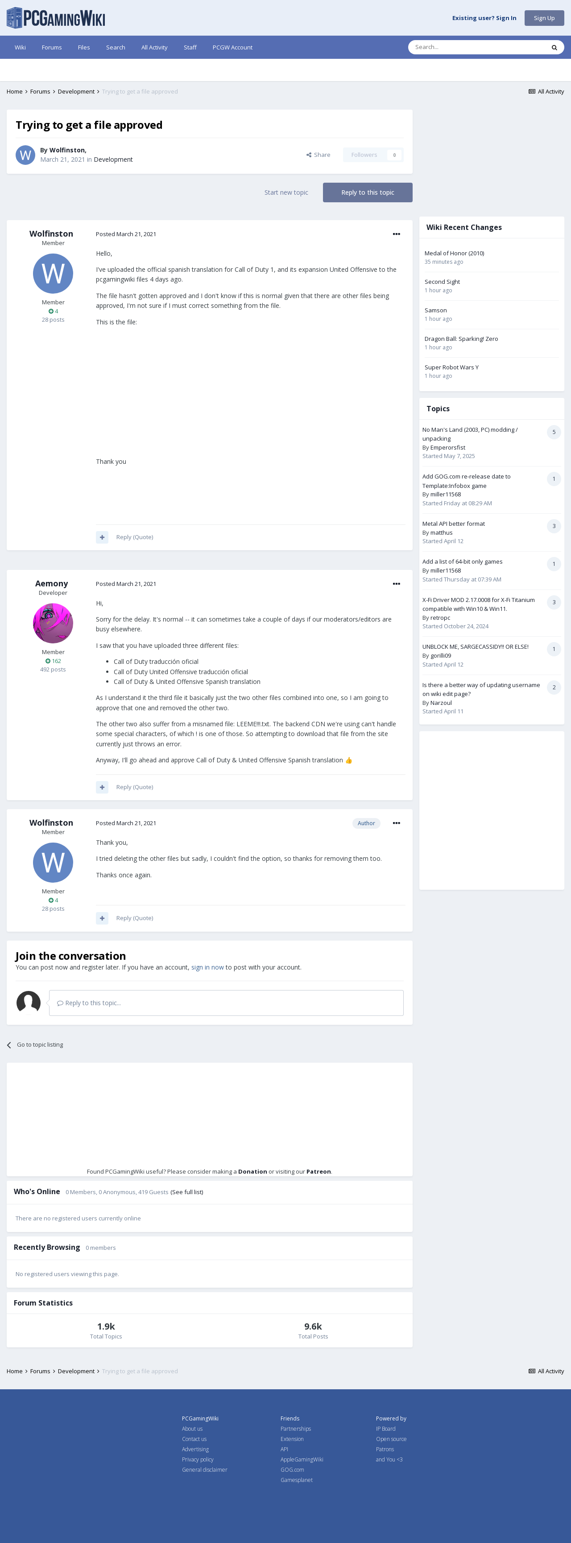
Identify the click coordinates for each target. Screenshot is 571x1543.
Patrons (385, 1449)
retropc (440, 618)
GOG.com (292, 1469)
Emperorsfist (447, 447)
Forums (52, 47)
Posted (126, 234)
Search (115, 47)
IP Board (386, 1428)
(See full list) (186, 1192)
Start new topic (286, 192)
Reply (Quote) (134, 537)
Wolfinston (67, 150)
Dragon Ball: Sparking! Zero (461, 339)
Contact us (194, 1439)
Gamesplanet (297, 1480)
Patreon (318, 1171)
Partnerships (296, 1428)
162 (53, 661)
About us (192, 1428)
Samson (436, 310)
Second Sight (442, 282)
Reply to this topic (367, 192)
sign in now (207, 967)
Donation (252, 1171)
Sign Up (544, 18)
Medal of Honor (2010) (454, 253)
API (284, 1449)
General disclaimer (205, 1469)
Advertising (195, 1449)
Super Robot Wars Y (452, 367)
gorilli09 (440, 655)
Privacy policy (198, 1459)
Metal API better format (453, 524)
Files (84, 47)
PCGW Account (232, 47)
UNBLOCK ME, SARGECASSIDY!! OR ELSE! (475, 647)
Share (318, 155)
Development (113, 159)
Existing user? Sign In (484, 18)
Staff (190, 47)
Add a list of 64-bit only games (462, 561)
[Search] (454, 47)
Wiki (20, 47)
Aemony (51, 583)
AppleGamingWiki (302, 1459)
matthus (441, 532)
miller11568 (445, 494)
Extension (292, 1439)
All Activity (154, 47)
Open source (391, 1439)
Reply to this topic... (89, 1003)
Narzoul (441, 703)
